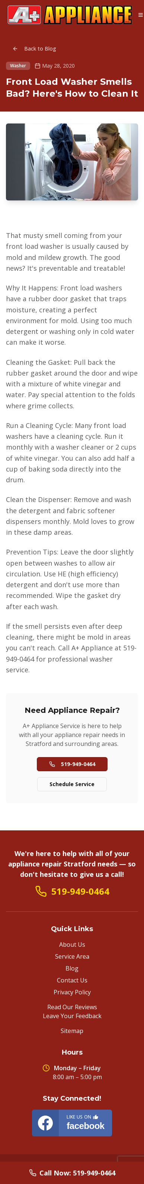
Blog (72, 968)
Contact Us (72, 980)
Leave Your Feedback (72, 1016)
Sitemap (72, 1031)
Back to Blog (34, 48)
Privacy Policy (72, 992)
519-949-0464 (72, 764)
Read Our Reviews (72, 1007)
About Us (72, 944)
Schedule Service (72, 784)
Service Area (72, 956)
